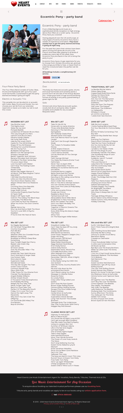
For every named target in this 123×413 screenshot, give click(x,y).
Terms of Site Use (72, 404)
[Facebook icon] (59, 407)
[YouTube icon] (63, 407)
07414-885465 (64, 394)
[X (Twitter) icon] (61, 407)
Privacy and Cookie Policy (54, 404)
